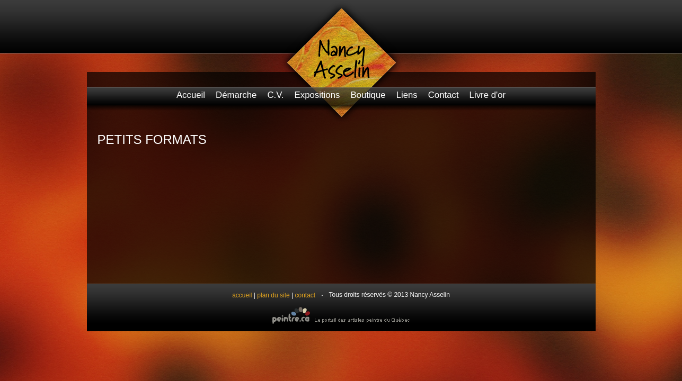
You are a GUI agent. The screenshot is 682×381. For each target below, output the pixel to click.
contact (305, 295)
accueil (242, 295)
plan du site (273, 295)
